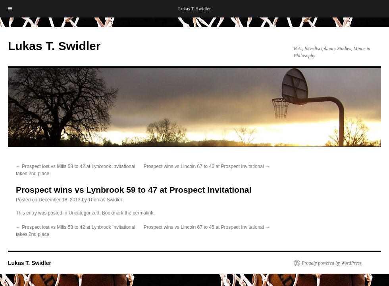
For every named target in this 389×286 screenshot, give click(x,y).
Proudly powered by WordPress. (332, 263)
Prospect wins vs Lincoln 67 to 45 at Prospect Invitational (207, 166)
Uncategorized (84, 213)
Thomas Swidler (105, 200)
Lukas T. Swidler (194, 9)
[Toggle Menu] (10, 8)
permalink (143, 213)
